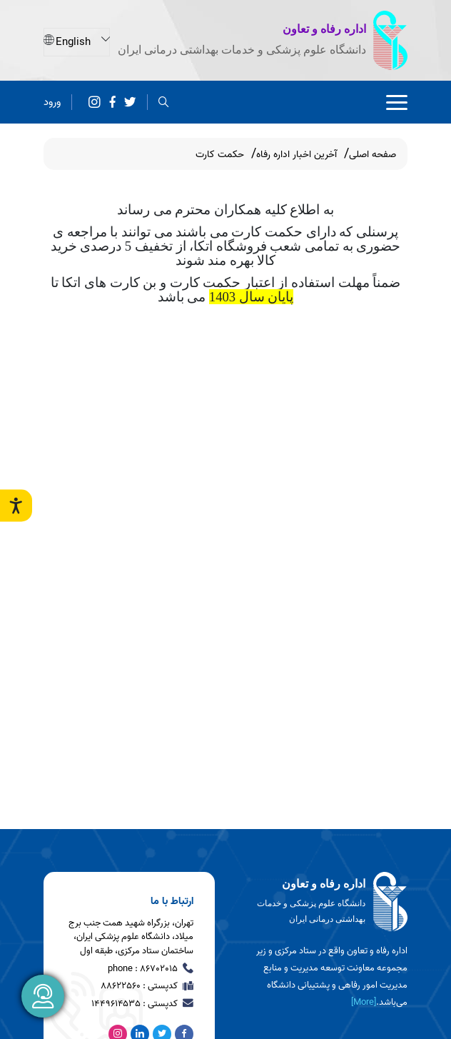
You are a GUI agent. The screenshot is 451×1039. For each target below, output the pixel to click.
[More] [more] (363, 1002)
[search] (163, 101)
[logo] (321, 902)
